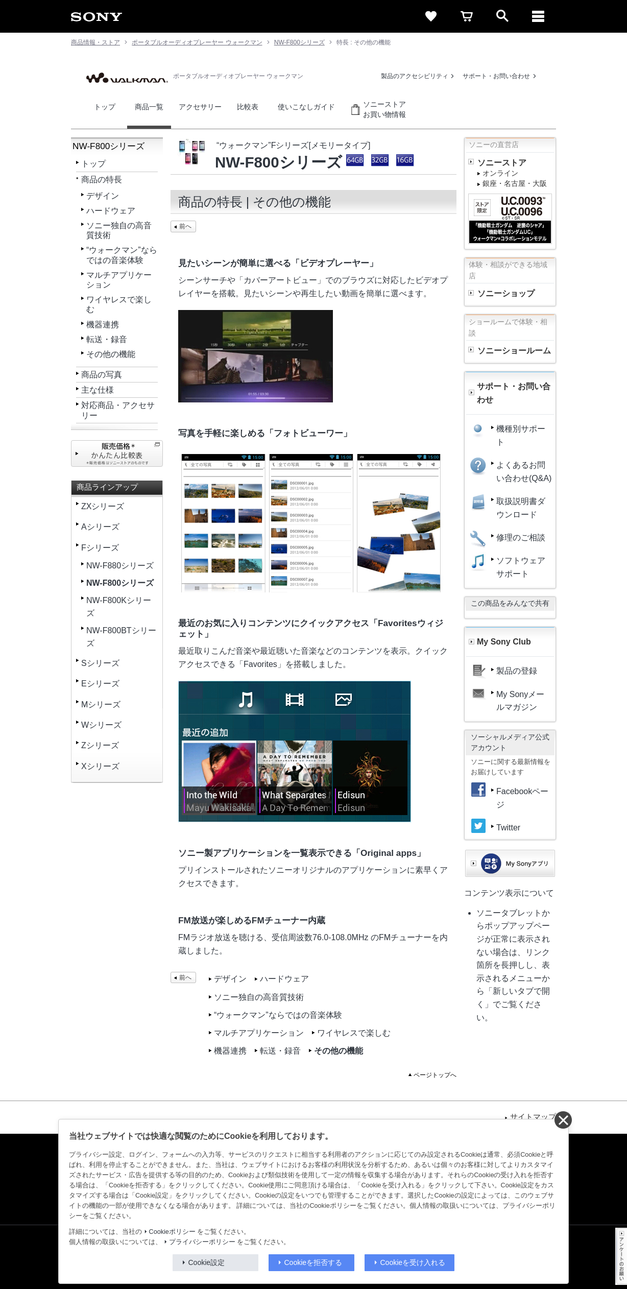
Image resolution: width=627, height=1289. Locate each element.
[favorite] (431, 16)
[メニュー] (538, 16)
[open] (502, 16)
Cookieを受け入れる (413, 1262)
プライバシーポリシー (202, 1242)
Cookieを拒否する (313, 1262)
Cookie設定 (206, 1262)
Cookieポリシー (172, 1231)
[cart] (467, 16)
